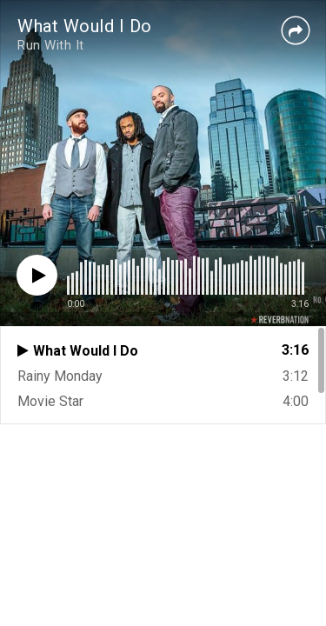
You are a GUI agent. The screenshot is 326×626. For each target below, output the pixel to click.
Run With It (50, 45)
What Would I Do (84, 26)
